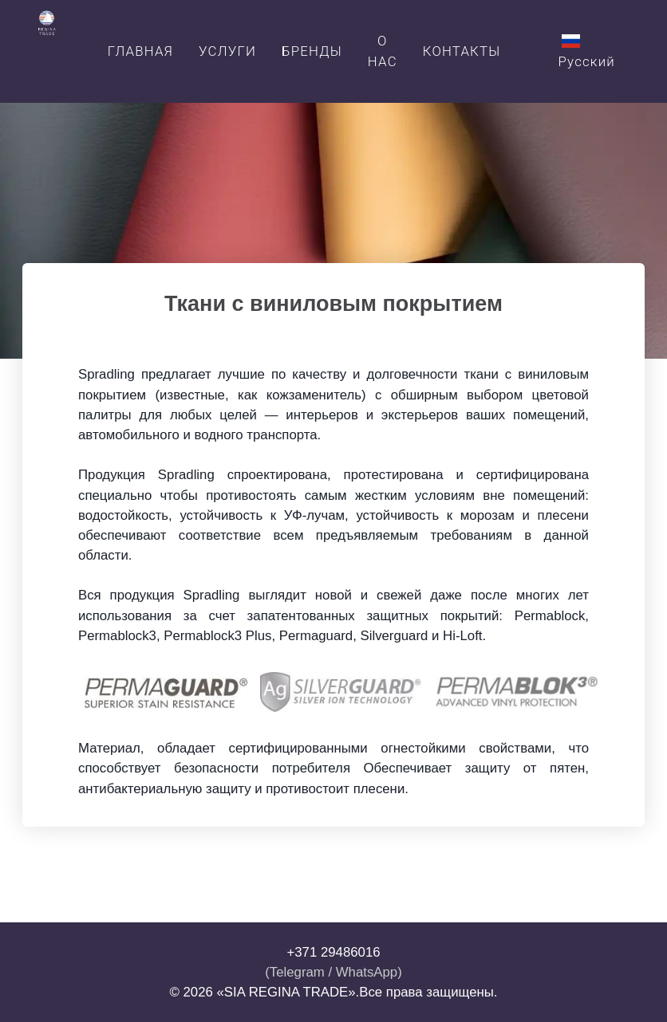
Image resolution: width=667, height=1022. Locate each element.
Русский (586, 51)
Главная (140, 51)
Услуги (227, 51)
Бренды (312, 51)
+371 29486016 (333, 952)
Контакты (462, 51)
